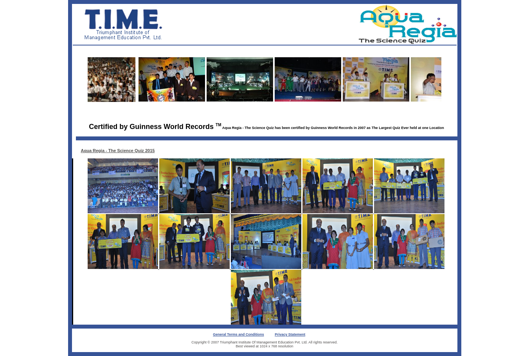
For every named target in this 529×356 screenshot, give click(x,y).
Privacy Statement (290, 334)
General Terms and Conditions (238, 334)
